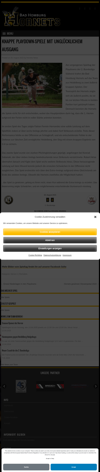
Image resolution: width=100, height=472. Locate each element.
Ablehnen (50, 240)
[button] (95, 216)
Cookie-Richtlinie (35, 255)
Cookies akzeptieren (50, 232)
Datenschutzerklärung (52, 255)
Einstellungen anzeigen (50, 248)
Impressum (67, 255)
